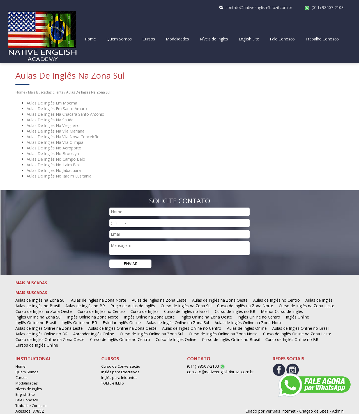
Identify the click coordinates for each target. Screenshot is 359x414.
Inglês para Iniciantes (119, 377)
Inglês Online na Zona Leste (149, 317)
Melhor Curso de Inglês (282, 311)
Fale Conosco (282, 39)
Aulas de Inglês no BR (85, 305)
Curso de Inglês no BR (235, 311)
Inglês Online (297, 317)
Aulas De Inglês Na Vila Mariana (55, 131)
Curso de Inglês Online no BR (291, 339)
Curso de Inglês (144, 311)
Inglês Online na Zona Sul (38, 317)
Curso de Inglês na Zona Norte (245, 305)
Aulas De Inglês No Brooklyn (53, 153)
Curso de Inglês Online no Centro (120, 339)
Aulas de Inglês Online (247, 328)
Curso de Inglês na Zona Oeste (43, 311)
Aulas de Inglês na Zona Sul (40, 300)
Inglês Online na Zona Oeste (206, 317)
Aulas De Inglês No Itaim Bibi (53, 164)
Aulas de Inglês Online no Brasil (300, 328)
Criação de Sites (313, 411)
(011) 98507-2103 (328, 7)
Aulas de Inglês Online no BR (41, 333)
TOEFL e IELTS (112, 383)
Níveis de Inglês (214, 39)
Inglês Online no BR (79, 322)
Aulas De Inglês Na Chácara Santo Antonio (65, 114)
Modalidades (177, 39)
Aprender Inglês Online (93, 333)
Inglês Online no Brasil (35, 322)
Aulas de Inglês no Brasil (37, 305)
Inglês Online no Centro (259, 317)
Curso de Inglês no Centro (101, 311)
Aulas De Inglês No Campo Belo (56, 159)
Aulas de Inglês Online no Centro (191, 328)
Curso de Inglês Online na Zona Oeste (49, 339)
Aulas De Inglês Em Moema (52, 103)
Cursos (148, 39)
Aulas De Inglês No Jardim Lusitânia (59, 176)
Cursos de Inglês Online (36, 345)
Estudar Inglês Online (122, 322)
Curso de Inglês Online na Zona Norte (223, 333)
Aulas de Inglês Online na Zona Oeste (122, 328)
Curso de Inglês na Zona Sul (186, 305)
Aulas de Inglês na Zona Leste (159, 300)
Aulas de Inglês (319, 300)
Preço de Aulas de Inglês (133, 305)
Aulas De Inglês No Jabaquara (54, 170)
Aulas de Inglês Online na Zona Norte (248, 322)
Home (90, 39)
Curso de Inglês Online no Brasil (231, 339)
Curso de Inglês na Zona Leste (306, 305)
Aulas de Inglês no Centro (276, 300)
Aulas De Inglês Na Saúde (50, 119)
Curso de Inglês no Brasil (186, 311)
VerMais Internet (281, 411)
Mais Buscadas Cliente (45, 92)
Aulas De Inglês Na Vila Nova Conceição (63, 136)
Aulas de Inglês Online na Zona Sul (177, 322)
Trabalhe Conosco (322, 39)
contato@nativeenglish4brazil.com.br (258, 7)
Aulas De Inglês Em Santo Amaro (57, 108)
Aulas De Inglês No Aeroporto (54, 148)
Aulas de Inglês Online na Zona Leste (49, 328)
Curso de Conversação (120, 366)
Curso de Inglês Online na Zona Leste (297, 333)
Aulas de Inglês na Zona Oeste (220, 300)
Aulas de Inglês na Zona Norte (98, 300)
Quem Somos (119, 39)
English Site (249, 39)
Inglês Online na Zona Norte (92, 317)
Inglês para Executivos (120, 371)
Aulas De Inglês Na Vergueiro (53, 125)
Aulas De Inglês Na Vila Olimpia (55, 142)
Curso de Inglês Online (176, 339)
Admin (338, 411)
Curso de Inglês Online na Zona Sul (151, 333)
